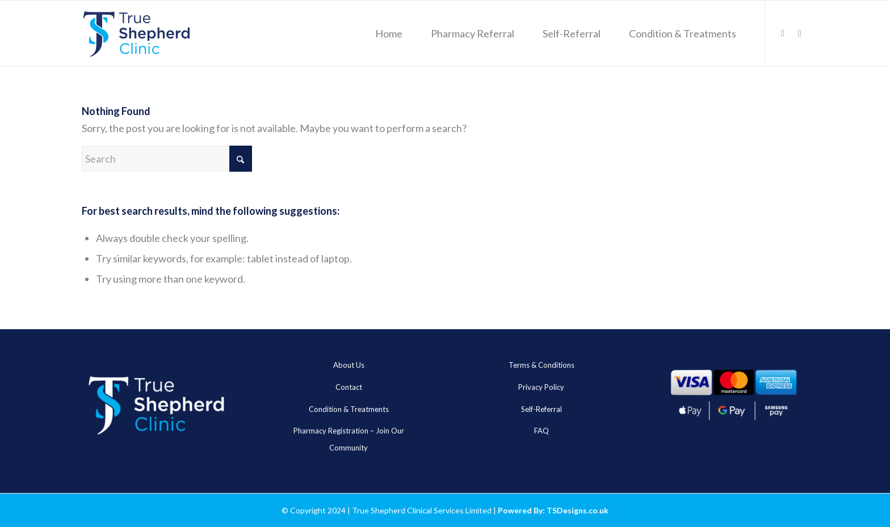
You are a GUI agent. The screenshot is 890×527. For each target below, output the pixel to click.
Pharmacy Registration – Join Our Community (348, 439)
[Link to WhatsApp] (799, 32)
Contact (348, 387)
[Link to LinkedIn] (782, 32)
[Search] (167, 159)
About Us (348, 364)
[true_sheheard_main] (136, 33)
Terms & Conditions (541, 364)
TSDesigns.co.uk (577, 510)
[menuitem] (389, 33)
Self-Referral (541, 409)
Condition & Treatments (349, 409)
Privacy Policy (541, 387)
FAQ (541, 430)
